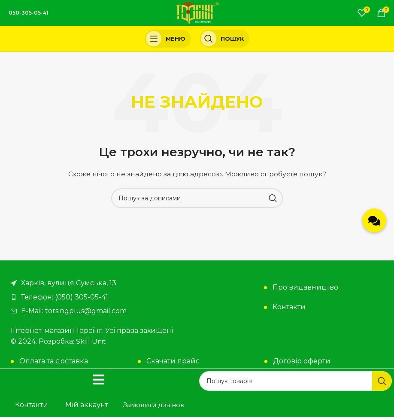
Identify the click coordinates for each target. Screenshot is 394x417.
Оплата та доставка (53, 361)
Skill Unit (91, 341)
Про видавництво (305, 287)
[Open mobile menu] (167, 38)
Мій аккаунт (86, 405)
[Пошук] (224, 38)
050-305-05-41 (28, 12)
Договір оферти (301, 361)
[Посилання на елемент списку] (102, 297)
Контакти (289, 307)
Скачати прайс (173, 361)
